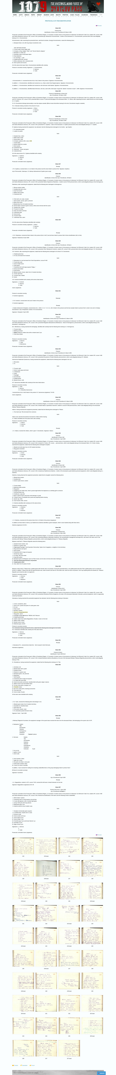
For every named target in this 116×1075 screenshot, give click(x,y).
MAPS (33, 15)
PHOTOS (65, 15)
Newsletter (24, 1065)
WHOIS (27, 15)
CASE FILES (74, 15)
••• (100, 15)
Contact (16, 1065)
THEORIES (93, 15)
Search (93, 11)
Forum (33, 1065)
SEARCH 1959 (49, 15)
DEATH (58, 15)
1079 (21, 15)
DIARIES (84, 15)
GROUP (39, 15)
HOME (15, 15)
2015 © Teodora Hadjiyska (20, 1072)
